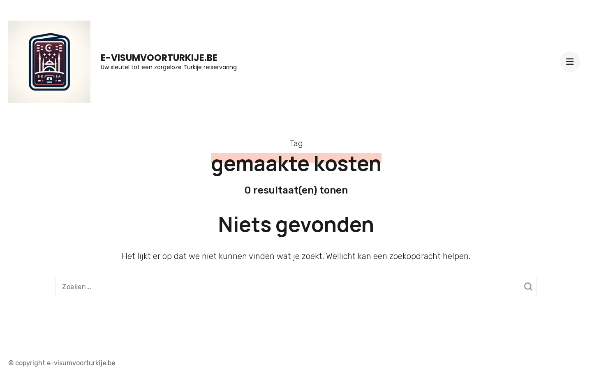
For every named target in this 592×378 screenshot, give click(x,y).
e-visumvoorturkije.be (159, 57)
